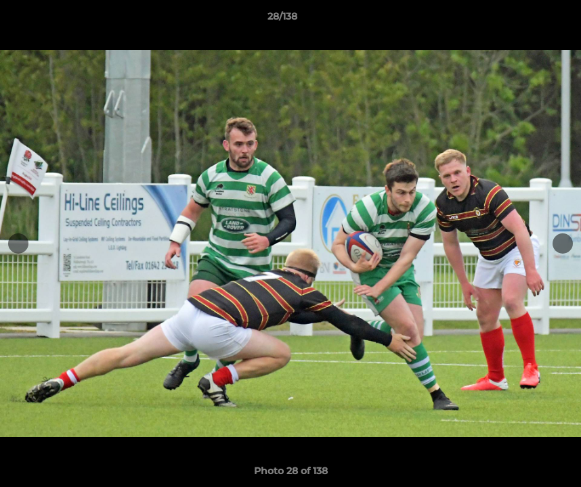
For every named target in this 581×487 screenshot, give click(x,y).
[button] (524, 20)
